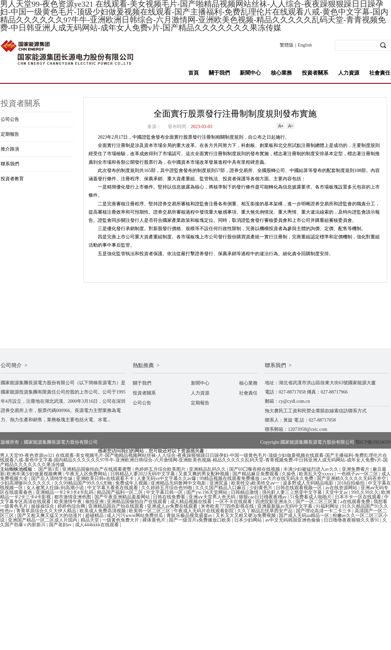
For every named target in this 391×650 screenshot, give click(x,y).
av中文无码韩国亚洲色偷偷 (293, 520)
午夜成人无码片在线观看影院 (204, 510)
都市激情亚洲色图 (73, 497)
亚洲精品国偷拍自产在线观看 (137, 501)
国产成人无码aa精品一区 (304, 515)
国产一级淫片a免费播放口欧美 (200, 520)
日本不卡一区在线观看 (358, 497)
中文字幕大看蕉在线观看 (113, 487)
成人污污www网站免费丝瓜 (135, 515)
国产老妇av (61, 524)
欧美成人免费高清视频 (103, 510)
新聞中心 (250, 73)
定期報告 (10, 134)
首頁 (193, 73)
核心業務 (281, 73)
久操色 (289, 473)
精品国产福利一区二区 (120, 492)
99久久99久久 (365, 492)
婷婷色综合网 (72, 506)
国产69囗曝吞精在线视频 (255, 469)
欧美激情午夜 (68, 501)
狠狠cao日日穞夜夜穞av (263, 497)
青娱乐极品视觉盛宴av (190, 515)
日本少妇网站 (248, 520)
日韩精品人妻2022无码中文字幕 (143, 473)
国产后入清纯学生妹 (52, 478)
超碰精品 (95, 515)
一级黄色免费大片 (121, 520)
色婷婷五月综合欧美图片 (161, 469)
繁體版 (287, 45)
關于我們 (219, 73)
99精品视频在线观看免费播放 (230, 478)
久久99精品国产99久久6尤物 (83, 483)
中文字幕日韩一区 (165, 492)
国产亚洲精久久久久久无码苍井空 (352, 478)
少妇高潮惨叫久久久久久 (26, 483)
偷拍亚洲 (95, 501)
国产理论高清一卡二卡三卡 (324, 510)
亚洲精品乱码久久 (208, 469)
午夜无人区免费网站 (86, 473)
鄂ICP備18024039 (372, 442)
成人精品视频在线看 (191, 501)
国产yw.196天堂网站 (207, 492)
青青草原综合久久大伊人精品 (47, 510)
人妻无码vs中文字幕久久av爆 (167, 478)
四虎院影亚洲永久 (274, 501)
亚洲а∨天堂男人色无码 (213, 497)
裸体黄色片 (154, 520)
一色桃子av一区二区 (358, 473)
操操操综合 (43, 506)
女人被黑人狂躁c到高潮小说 (55, 487)
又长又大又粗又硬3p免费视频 (246, 515)
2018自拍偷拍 (351, 483)
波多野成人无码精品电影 (309, 483)
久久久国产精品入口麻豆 (221, 487)
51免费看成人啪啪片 (311, 497)
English (305, 45)
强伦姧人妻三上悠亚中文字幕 (292, 492)
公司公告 (10, 119)
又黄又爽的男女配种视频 (204, 473)
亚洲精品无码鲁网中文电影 (179, 483)
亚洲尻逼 (219, 483)
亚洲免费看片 (356, 469)
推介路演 (10, 149)
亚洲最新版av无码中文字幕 (285, 506)
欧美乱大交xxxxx (317, 473)
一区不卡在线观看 (234, 501)
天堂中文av (337, 492)
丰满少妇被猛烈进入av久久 (311, 469)
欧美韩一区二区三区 (150, 510)
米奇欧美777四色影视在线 (228, 506)
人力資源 (348, 73)
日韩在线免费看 (170, 497)
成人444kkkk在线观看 (97, 524)
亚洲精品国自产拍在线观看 (116, 506)
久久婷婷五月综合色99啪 (167, 487)
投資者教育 (12, 178)
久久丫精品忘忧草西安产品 (265, 510)
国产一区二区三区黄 (317, 501)
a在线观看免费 (356, 501)
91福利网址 (328, 506)
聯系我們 (10, 163)
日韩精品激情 (245, 492)
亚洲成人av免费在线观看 (173, 506)
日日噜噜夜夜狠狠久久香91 (352, 520)
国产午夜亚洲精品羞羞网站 (122, 497)
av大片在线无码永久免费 (289, 478)
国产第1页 (49, 469)
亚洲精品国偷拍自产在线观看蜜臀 (97, 469)
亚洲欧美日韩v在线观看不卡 (105, 478)
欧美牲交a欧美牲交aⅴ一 (256, 483)
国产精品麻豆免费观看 (256, 473)
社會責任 (379, 73)
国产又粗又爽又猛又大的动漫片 (50, 515)
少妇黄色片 (261, 487)
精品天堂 (90, 520)
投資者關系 (315, 73)
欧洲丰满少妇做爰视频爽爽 (35, 473)
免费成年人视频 (132, 483)
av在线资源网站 (342, 487)
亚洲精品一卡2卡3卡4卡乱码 (65, 492)
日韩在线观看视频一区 (299, 487)
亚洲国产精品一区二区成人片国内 (43, 520)
